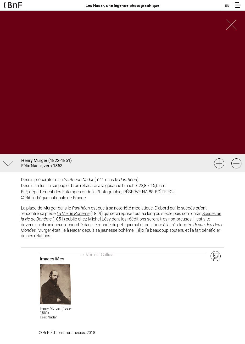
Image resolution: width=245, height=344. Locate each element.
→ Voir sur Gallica (97, 254)
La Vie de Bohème (73, 213)
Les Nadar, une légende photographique (122, 5)
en (227, 5)
